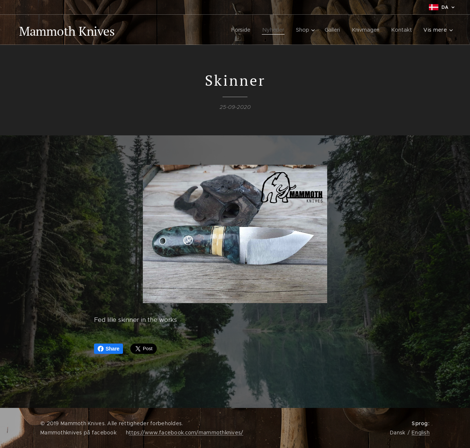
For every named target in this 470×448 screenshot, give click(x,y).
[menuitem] (241, 30)
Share (109, 349)
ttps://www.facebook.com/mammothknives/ (186, 432)
